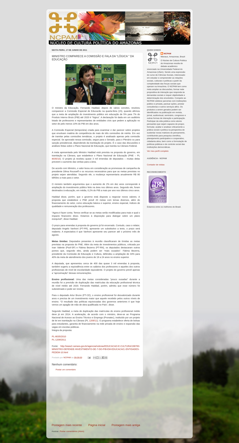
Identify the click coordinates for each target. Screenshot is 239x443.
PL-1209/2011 (59, 339)
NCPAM (167, 53)
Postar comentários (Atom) (72, 431)
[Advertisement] (96, 400)
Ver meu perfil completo (158, 151)
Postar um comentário (66, 369)
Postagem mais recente (67, 425)
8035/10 (56, 159)
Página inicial (96, 425)
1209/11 (93, 320)
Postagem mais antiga (126, 425)
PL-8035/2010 (59, 336)
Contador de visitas (156, 165)
